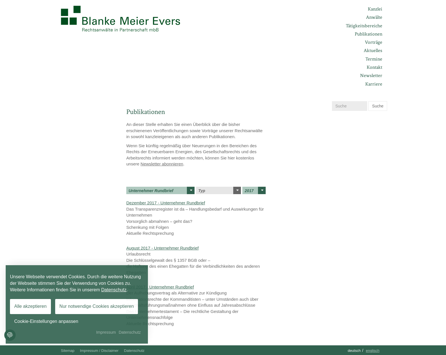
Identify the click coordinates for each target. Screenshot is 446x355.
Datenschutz (134, 350)
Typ (219, 190)
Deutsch (354, 350)
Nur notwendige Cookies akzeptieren (96, 306)
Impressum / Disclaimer (99, 350)
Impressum (106, 332)
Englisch (372, 350)
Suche (377, 106)
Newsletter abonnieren (162, 163)
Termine (374, 59)
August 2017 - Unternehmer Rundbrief (162, 248)
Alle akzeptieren (30, 306)
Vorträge (373, 42)
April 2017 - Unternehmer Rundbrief (160, 287)
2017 (255, 190)
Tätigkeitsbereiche (364, 25)
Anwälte (374, 17)
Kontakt (374, 67)
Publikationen (368, 34)
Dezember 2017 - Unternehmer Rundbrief (165, 202)
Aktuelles (373, 50)
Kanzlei (375, 9)
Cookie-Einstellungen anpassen (46, 321)
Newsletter (371, 75)
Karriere (373, 84)
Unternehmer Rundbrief (162, 190)
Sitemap (68, 350)
